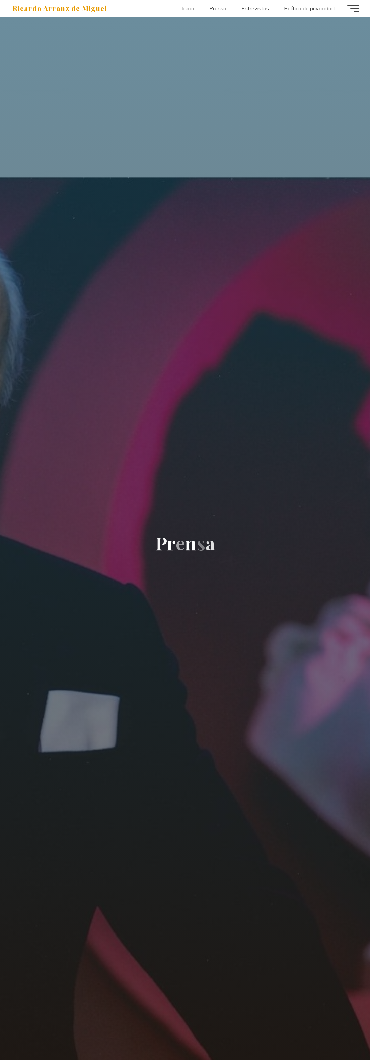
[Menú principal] (353, 8)
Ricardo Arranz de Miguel (60, 8)
